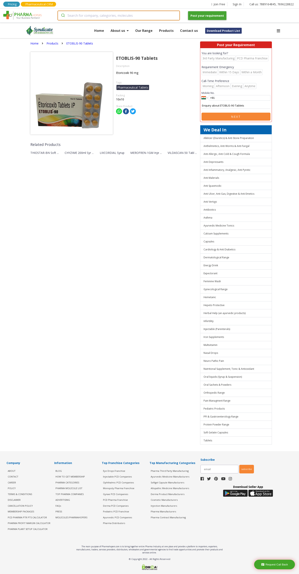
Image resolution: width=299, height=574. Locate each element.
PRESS (58, 511)
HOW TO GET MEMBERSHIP (70, 476)
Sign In (237, 4)
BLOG (58, 470)
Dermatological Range (216, 257)
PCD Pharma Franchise (115, 499)
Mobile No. (208, 93)
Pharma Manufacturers (163, 511)
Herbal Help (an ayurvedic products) (225, 313)
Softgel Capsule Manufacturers (167, 482)
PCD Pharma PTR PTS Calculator (27, 517)
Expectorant (210, 273)
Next (236, 117)
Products (166, 30)
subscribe (246, 469)
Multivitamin (210, 345)
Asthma (208, 217)
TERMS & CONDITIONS (20, 494)
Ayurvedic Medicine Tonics (219, 225)
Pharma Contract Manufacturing (168, 517)
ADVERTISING (62, 499)
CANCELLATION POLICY (20, 505)
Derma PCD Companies (115, 505)
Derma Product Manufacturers (167, 494)
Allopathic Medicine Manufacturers (170, 488)
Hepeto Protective (214, 305)
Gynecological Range (216, 289)
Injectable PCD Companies (117, 476)
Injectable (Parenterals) (217, 329)
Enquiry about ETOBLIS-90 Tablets (236, 106)
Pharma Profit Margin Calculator (29, 523)
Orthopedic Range (214, 392)
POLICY (12, 488)
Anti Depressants (213, 162)
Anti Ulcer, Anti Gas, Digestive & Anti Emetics (229, 193)
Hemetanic (210, 297)
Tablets (208, 440)
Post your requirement (207, 16)
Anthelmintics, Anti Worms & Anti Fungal (226, 146)
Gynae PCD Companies (115, 494)
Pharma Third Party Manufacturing (170, 470)
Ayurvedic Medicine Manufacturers (170, 476)
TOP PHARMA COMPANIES (69, 494)
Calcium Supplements (216, 233)
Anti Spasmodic (212, 186)
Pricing (12, 4)
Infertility (209, 321)
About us (120, 30)
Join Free (218, 4)
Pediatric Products (214, 408)
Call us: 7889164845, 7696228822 (271, 4)
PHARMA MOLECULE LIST (68, 488)
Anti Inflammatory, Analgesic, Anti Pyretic (227, 170)
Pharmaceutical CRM (39, 4)
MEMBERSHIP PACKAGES (21, 511)
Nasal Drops (211, 353)
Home (99, 30)
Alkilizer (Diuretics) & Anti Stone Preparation (229, 138)
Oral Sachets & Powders (217, 384)
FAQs (58, 505)
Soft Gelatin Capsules (216, 432)
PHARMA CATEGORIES (67, 482)
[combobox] (118, 15)
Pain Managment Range (217, 400)
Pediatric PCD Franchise (116, 511)
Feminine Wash (212, 281)
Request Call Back (274, 564)
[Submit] (63, 15)
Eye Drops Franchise (114, 470)
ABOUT (12, 470)
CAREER (12, 482)
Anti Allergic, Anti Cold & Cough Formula (227, 154)
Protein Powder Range (216, 424)
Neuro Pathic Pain (214, 361)
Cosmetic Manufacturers (164, 499)
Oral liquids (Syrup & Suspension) (223, 377)
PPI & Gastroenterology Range (221, 416)
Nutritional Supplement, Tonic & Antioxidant (229, 369)
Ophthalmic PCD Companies (118, 482)
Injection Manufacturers (164, 505)
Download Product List (223, 31)
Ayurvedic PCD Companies (117, 517)
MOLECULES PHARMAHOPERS (71, 517)
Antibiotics (210, 209)
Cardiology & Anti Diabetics (219, 249)
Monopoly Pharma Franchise (118, 488)
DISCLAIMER (14, 499)
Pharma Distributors (114, 523)
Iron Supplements (214, 337)
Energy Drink (211, 265)
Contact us (189, 30)
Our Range (144, 30)
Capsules (209, 241)
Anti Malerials (211, 178)
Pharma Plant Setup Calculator (28, 529)
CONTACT (13, 476)
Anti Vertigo (210, 201)
